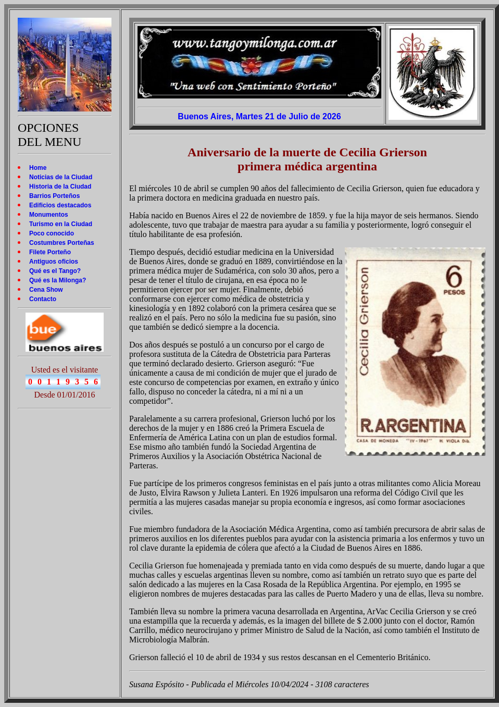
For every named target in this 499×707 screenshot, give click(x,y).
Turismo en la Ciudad (60, 224)
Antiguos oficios (53, 261)
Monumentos (48, 214)
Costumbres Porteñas (61, 242)
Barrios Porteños (54, 196)
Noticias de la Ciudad (60, 177)
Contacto (42, 299)
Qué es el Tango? (55, 271)
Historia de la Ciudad (60, 186)
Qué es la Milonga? (57, 280)
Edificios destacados (60, 205)
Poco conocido (51, 233)
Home (37, 167)
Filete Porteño (50, 252)
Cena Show (46, 289)
